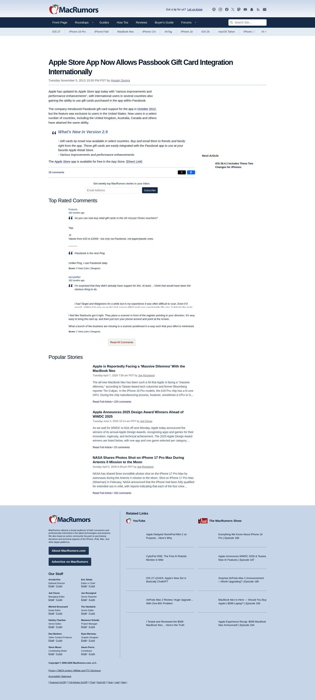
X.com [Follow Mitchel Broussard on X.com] (59, 613)
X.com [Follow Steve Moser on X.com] (59, 654)
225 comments (122, 401)
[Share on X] (182, 172)
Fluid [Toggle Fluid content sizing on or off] (92, 682)
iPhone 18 (187, 31)
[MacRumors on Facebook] (227, 9)
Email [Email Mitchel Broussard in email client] (51, 613)
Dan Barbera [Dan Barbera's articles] (55, 634)
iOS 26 (205, 31)
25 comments (122, 447)
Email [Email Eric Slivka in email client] (84, 586)
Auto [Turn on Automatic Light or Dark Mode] (110, 682)
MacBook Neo (125, 31)
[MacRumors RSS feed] (258, 9)
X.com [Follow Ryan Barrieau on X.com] (92, 640)
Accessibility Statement (60, 676)
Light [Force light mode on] (117, 682)
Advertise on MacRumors (70, 561)
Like (87, 268)
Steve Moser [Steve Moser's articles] (55, 647)
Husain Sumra (120, 80)
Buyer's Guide (164, 22)
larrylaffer (75, 277)
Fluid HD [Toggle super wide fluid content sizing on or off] (101, 682)
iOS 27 (56, 31)
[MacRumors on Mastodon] (239, 9)
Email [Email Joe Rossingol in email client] (84, 599)
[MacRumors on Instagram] (220, 9)
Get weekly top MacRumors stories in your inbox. (121, 183)
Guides (104, 22)
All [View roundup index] (264, 31)
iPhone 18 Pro (77, 31)
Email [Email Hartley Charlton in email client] (51, 627)
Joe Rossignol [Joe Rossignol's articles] (88, 593)
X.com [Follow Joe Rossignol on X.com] (92, 599)
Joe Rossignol (146, 375)
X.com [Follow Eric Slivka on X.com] (92, 586)
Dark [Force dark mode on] (123, 682)
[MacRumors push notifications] (252, 9)
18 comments (56, 172)
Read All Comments (121, 342)
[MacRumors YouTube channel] (245, 9)
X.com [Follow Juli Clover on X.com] (59, 599)
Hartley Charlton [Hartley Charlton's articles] (57, 620)
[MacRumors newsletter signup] (265, 9)
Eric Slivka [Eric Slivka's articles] (86, 579)
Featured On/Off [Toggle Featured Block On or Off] (58, 682)
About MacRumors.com (69, 550)
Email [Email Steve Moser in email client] (51, 654)
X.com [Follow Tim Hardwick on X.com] (92, 613)
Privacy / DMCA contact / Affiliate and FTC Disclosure (75, 670)
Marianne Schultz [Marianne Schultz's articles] (90, 620)
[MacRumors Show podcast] (214, 9)
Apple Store (62, 161)
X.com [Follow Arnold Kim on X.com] (59, 586)
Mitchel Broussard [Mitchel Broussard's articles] (58, 606)
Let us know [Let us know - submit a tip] (194, 9)
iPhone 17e (149, 31)
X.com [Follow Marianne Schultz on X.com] (92, 627)
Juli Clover (146, 421)
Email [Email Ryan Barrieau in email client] (84, 640)
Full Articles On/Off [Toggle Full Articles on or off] (78, 682)
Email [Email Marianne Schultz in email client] (84, 627)
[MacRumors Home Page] (74, 9)
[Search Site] (247, 22)
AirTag (168, 31)
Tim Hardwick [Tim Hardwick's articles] (88, 606)
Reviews (141, 22)
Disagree (95, 268)
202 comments (122, 492)
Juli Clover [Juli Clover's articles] (54, 593)
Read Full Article (102, 401)
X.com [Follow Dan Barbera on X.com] (59, 640)
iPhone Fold (101, 31)
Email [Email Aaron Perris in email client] (84, 654)
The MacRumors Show (225, 520)
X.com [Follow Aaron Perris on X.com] (92, 654)
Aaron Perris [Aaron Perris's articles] (87, 647)
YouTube (139, 520)
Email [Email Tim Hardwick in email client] (84, 613)
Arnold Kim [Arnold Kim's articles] (54, 579)
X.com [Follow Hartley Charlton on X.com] (59, 627)
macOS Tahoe (226, 31)
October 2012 (146, 109)
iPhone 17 (250, 31)
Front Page (59, 22)
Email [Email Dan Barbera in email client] (51, 640)
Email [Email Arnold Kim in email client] (51, 586)
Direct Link (134, 161)
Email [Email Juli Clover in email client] (51, 599)
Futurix (73, 209)
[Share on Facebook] (191, 172)
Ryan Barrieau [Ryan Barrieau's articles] (88, 634)
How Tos (122, 22)
